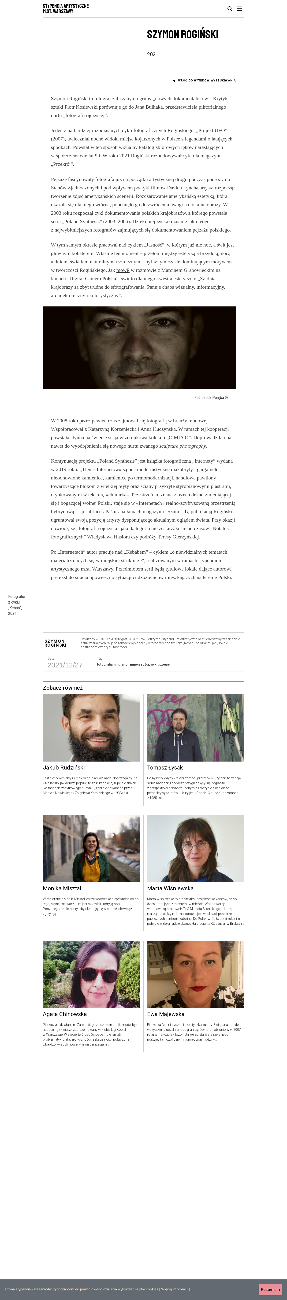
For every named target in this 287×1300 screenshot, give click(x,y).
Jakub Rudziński (64, 1006)
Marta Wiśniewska (170, 1127)
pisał (86, 552)
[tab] (230, 9)
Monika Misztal (62, 1127)
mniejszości (139, 903)
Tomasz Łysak (165, 1006)
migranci (121, 903)
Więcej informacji (174, 1289)
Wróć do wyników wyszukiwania (207, 80)
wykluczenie (160, 903)
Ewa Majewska (166, 1253)
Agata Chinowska (65, 1253)
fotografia (105, 903)
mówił (123, 270)
